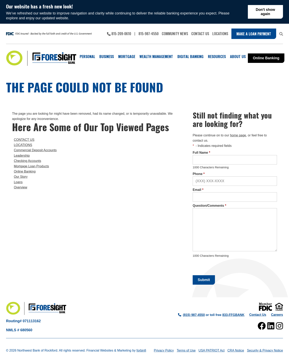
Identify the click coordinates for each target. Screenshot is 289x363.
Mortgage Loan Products (31, 166)
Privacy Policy (164, 350)
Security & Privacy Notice (265, 350)
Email (198, 189)
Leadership (22, 155)
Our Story (20, 176)
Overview (20, 187)
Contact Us (200, 33)
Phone (199, 174)
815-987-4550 (148, 33)
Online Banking (266, 58)
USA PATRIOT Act (211, 350)
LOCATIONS (23, 145)
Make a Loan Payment (253, 33)
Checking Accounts (27, 161)
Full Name (201, 152)
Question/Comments (209, 205)
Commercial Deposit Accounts (35, 150)
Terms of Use (186, 350)
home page (238, 135)
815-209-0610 (119, 33)
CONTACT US (24, 139)
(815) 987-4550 (191, 315)
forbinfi (141, 350)
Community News (175, 33)
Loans (18, 182)
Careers (277, 314)
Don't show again (265, 12)
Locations (220, 33)
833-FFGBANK (233, 315)
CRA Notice (235, 350)
